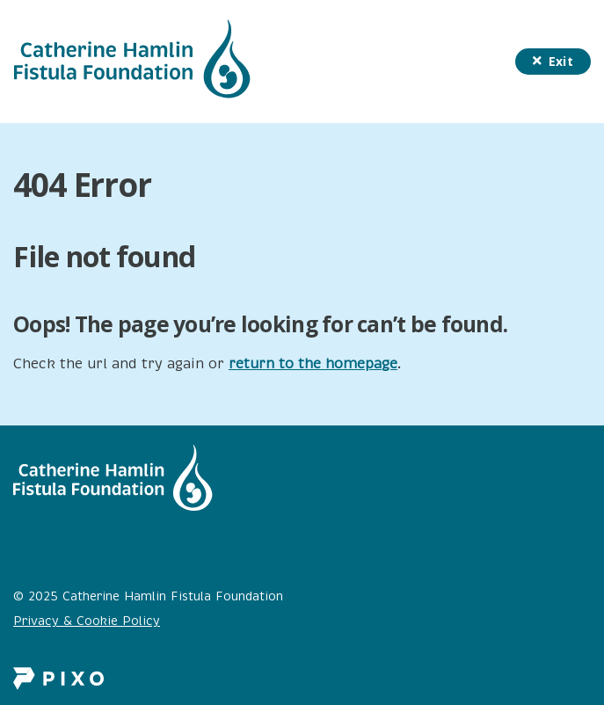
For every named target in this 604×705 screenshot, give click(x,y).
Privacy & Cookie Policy (86, 621)
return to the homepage (313, 364)
